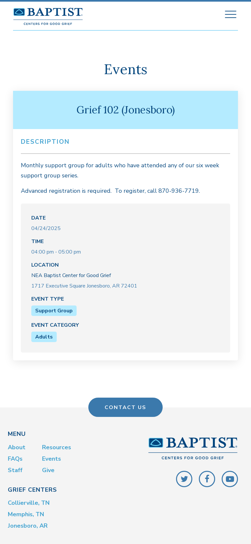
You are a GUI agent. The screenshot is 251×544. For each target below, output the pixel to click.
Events (51, 457)
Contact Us (125, 406)
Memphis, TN (26, 513)
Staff (15, 469)
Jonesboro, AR (28, 524)
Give (48, 469)
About (16, 446)
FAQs (15, 457)
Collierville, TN (29, 501)
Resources (56, 446)
